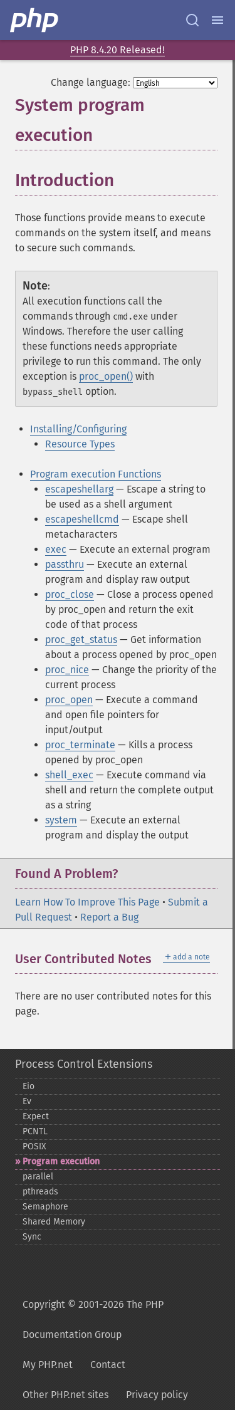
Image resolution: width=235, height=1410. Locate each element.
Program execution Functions (95, 474)
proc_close (69, 594)
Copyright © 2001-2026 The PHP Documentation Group (93, 1319)
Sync (32, 1236)
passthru (64, 564)
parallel (38, 1176)
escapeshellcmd (82, 519)
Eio (28, 1086)
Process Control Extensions (83, 1064)
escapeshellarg (79, 489)
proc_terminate (80, 745)
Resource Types (80, 444)
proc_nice (67, 670)
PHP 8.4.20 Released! (117, 50)
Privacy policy (157, 1395)
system (61, 820)
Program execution (61, 1161)
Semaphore (45, 1206)
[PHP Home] (35, 20)
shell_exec (69, 775)
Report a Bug (109, 917)
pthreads (40, 1191)
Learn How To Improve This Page (87, 902)
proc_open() (106, 376)
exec (55, 549)
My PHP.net (48, 1365)
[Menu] (217, 20)
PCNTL (35, 1131)
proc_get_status (81, 639)
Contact (107, 1365)
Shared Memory (54, 1221)
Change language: (90, 82)
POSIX (34, 1146)
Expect (36, 1116)
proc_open (69, 700)
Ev (27, 1101)
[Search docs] (192, 20)
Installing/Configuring (78, 429)
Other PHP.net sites (65, 1395)
